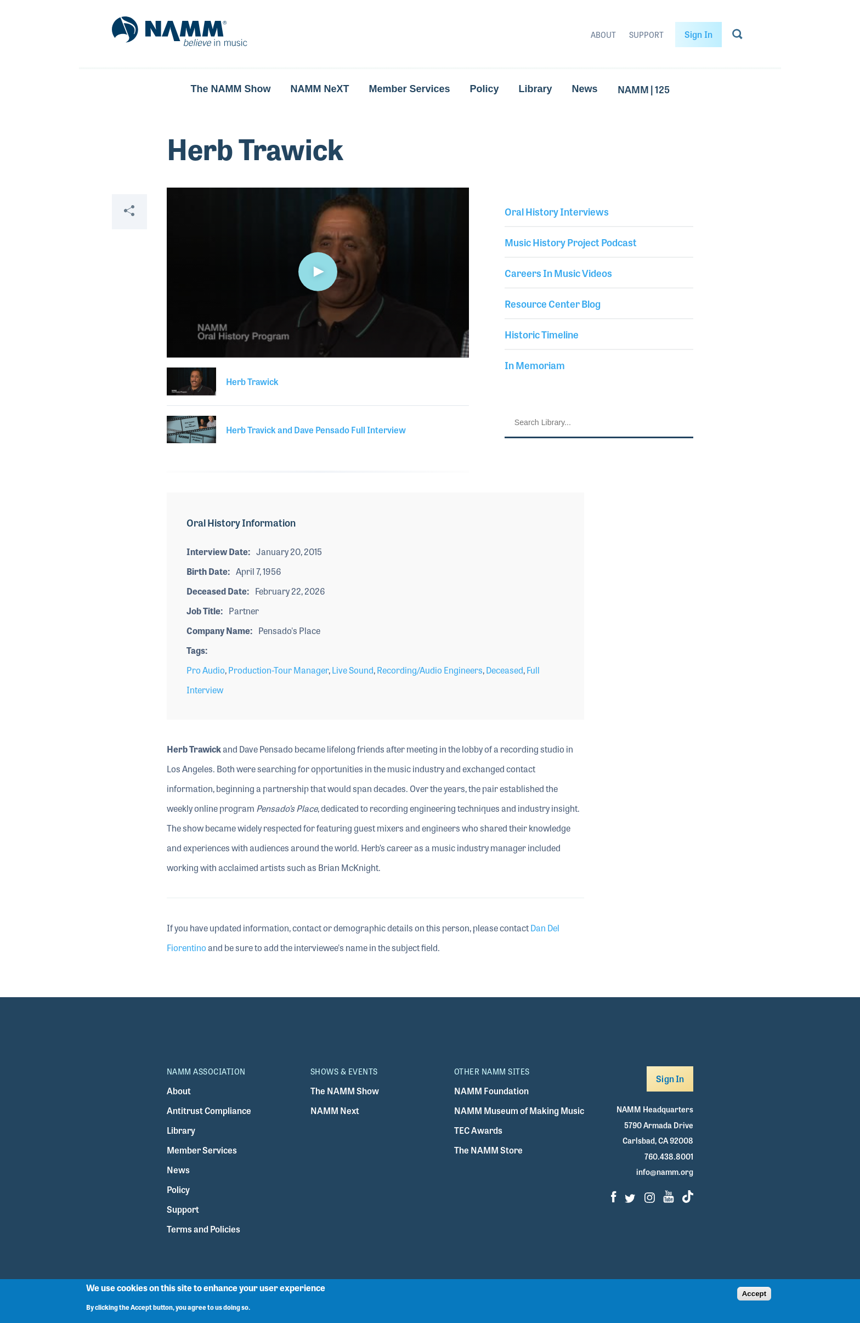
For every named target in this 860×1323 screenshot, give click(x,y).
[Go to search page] (737, 36)
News (585, 88)
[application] (318, 273)
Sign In (698, 34)
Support (646, 34)
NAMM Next (334, 1110)
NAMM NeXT (319, 88)
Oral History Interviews (557, 211)
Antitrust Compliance (209, 1110)
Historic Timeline (542, 334)
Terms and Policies (203, 1229)
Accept (754, 1294)
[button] (317, 271)
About (603, 34)
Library (535, 88)
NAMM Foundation (491, 1090)
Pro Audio (205, 670)
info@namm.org (664, 1171)
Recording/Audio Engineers (430, 670)
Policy (484, 88)
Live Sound (353, 670)
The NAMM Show (230, 88)
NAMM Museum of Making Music (519, 1110)
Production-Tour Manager (278, 670)
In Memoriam (535, 365)
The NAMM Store (488, 1150)
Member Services (409, 88)
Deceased (504, 670)
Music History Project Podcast (571, 242)
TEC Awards (478, 1130)
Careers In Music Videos (558, 272)
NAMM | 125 (644, 89)
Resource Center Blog (553, 303)
